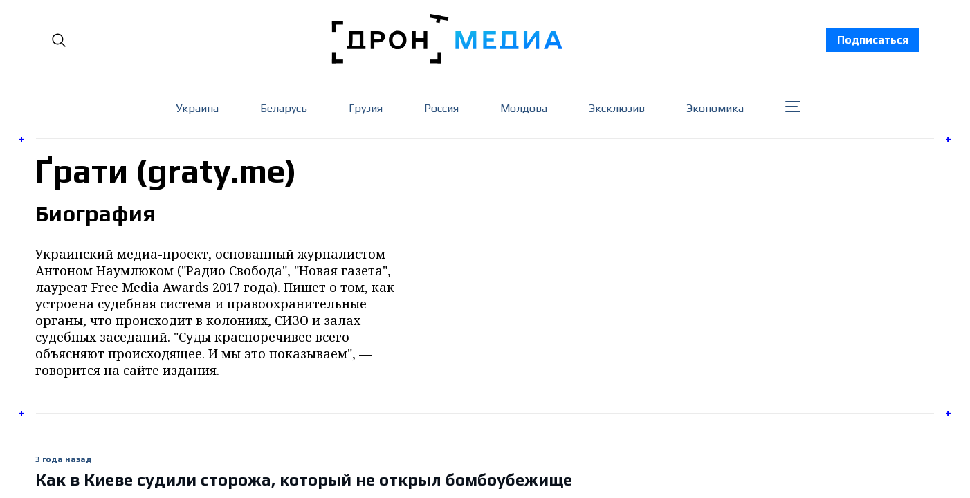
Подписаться (872, 39)
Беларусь (283, 108)
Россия (441, 108)
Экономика (715, 108)
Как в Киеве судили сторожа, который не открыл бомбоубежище (303, 479)
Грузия (366, 108)
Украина (197, 108)
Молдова (523, 108)
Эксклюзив (617, 108)
